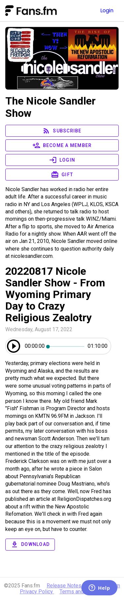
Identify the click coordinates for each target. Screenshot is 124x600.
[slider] (66, 346)
